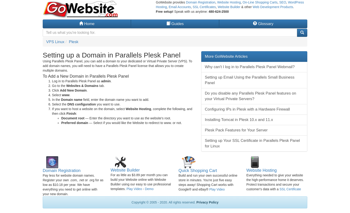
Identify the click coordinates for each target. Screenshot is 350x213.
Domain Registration (200, 2)
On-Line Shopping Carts (260, 2)
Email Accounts (180, 7)
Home (86, 24)
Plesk (73, 42)
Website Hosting (229, 2)
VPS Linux (55, 42)
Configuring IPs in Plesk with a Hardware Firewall (247, 109)
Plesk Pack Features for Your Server (236, 130)
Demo (149, 189)
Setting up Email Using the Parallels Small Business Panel (250, 80)
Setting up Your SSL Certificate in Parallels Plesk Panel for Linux (252, 143)
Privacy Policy (207, 202)
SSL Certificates (204, 7)
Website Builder (229, 7)
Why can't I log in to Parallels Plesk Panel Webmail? (250, 67)
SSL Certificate (290, 189)
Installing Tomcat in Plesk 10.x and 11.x (239, 120)
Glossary (263, 24)
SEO (282, 2)
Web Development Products (273, 7)
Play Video (134, 189)
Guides (175, 24)
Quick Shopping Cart (197, 170)
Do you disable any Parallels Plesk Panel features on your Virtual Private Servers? (250, 96)
